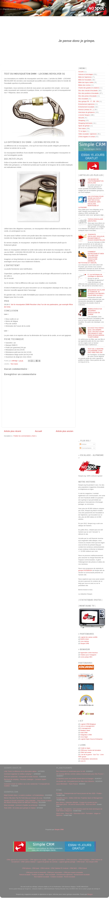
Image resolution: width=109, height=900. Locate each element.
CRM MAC (73, 868)
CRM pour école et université (36, 872)
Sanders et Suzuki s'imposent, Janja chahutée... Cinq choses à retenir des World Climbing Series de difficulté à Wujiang (28, 801)
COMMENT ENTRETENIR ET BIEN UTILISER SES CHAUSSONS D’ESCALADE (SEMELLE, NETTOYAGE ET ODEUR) (91, 257)
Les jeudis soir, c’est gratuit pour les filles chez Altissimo (75, 781)
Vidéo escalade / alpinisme (87, 134)
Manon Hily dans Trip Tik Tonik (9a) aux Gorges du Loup (23, 798)
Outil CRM (83, 732)
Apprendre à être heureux (89, 652)
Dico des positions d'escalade (88, 93)
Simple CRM (84, 643)
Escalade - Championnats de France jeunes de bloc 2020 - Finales (79, 793)
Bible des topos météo (86, 82)
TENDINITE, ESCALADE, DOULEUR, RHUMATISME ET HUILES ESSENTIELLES (96, 237)
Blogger (90, 894)
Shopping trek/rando (85, 123)
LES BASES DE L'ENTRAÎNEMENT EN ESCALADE (95, 181)
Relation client (85, 730)
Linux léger (84, 737)
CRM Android (45, 868)
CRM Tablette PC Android (59, 868)
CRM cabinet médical (28, 862)
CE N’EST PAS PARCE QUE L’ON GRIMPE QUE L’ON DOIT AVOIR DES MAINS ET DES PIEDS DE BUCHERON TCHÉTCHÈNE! (96, 332)
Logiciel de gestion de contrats (47, 862)
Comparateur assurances (89, 759)
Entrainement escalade (82, 874)
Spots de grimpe (84, 126)
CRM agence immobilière (56, 859)
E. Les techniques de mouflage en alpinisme (95, 275)
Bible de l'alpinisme (85, 77)
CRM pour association (54, 872)
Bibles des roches (84, 85)
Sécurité (81, 118)
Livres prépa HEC (86, 657)
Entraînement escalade (86, 107)
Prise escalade (50, 874)
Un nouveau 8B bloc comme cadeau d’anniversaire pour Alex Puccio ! (80, 774)
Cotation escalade (57, 877)
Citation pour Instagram (88, 655)
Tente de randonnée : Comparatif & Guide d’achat (21, 776)
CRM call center (85, 752)
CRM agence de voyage (38, 859)
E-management (85, 728)
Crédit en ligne (85, 748)
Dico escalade (83, 99)
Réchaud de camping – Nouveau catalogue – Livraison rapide (25, 779)
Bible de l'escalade (85, 80)
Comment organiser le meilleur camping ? (18, 774)
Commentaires (86, 448)
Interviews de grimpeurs (86, 112)
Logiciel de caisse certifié (88, 637)
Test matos (14, 364)
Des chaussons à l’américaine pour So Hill (70, 771)
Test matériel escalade (41, 877)
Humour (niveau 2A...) (86, 109)
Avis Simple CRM (92, 862)
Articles (83, 444)
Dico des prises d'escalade (87, 96)
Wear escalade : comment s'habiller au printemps (20, 805)
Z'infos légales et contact (87, 136)
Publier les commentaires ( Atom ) (25, 436)
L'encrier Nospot (84, 115)
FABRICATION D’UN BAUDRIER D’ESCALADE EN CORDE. (95, 311)
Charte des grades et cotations (89, 88)
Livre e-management (87, 726)
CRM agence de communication (17, 859)
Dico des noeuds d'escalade (88, 90)
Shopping (81, 120)
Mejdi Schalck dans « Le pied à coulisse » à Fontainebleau (24, 795)
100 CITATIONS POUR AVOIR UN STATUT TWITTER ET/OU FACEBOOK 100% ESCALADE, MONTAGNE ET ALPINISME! (90, 202)
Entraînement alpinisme (86, 104)
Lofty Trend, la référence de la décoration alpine (20, 771)
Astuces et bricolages (85, 74)
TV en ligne (82, 131)
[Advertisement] (22, 40)
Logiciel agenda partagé (67, 862)
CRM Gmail (81, 862)
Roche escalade (69, 877)
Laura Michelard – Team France (67, 784)
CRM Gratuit (82, 868)
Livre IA (82, 761)
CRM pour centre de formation (90, 750)
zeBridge (14, 361)
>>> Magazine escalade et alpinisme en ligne (15, 9)
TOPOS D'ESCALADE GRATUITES (95, 220)
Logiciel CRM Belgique (88, 724)
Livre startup (84, 641)
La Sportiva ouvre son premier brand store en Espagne (75, 778)
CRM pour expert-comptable (73, 872)
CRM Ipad (35, 868)
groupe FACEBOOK (85, 570)
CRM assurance (71, 859)
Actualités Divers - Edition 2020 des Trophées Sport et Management (79, 798)
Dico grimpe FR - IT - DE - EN (88, 101)
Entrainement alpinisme (65, 874)
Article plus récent (12, 431)
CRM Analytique (84, 859)
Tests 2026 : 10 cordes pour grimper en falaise (20, 808)
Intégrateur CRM (86, 735)
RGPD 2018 (84, 639)
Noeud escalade (24, 874)
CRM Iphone (26, 868)
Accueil (38, 431)
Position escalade (38, 874)
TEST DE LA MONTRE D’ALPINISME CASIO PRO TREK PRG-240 (95, 350)
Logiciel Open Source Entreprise (91, 739)
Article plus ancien (64, 431)
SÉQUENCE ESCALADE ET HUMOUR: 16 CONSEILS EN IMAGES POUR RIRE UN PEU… (96, 292)
